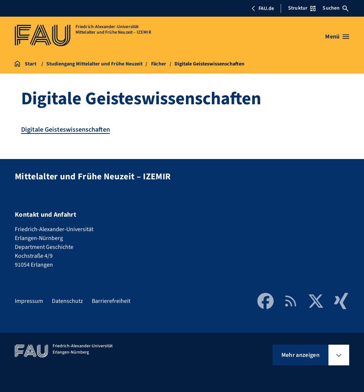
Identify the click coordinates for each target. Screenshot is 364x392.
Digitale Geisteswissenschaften (65, 129)
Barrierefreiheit (111, 301)
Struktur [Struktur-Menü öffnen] (301, 8)
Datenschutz (67, 301)
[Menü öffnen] (337, 36)
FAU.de (262, 8)
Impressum (29, 301)
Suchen (335, 8)
